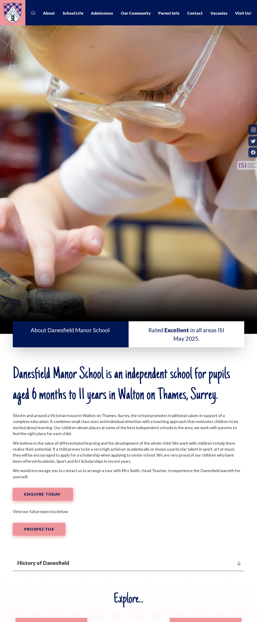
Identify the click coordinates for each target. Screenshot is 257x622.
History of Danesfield (129, 563)
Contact (195, 13)
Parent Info (169, 13)
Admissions (102, 13)
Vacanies (219, 13)
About (49, 13)
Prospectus (39, 529)
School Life (73, 13)
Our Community (136, 13)
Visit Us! (243, 13)
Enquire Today (43, 494)
